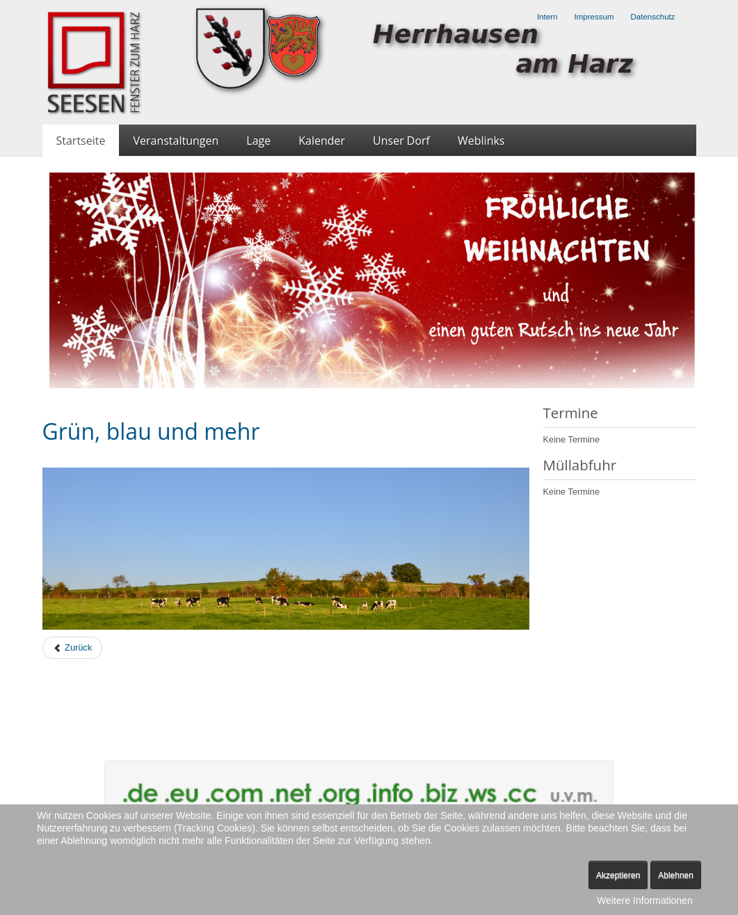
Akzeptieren (618, 875)
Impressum (594, 17)
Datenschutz (652, 17)
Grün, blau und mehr (151, 431)
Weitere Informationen (644, 900)
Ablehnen (675, 875)
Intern (547, 17)
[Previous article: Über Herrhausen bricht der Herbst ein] (72, 648)
